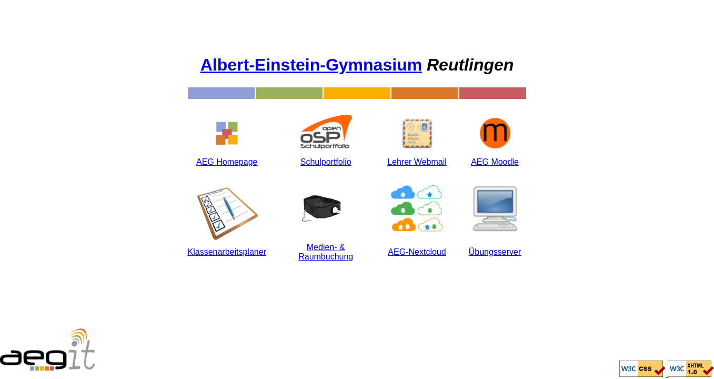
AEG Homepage (227, 161)
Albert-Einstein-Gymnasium (311, 64)
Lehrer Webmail (417, 161)
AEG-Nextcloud (417, 251)
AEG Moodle (495, 161)
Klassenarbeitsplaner (227, 251)
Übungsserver (495, 251)
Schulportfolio (325, 161)
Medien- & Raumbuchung (325, 252)
